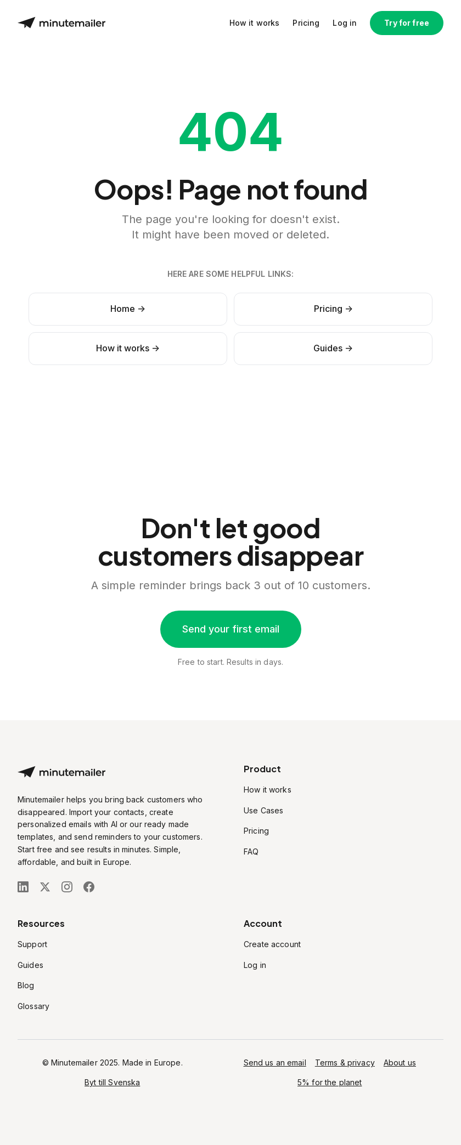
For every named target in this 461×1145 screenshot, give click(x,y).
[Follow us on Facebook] (88, 886)
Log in (345, 22)
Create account (272, 944)
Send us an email (275, 1062)
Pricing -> (333, 308)
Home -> (127, 308)
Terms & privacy (345, 1062)
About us (400, 1062)
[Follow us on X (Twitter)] (45, 886)
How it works (254, 22)
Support (32, 944)
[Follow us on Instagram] (66, 886)
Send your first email (230, 629)
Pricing (306, 22)
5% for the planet (329, 1082)
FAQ (251, 851)
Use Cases (263, 810)
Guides (30, 965)
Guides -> (333, 348)
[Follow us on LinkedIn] (23, 886)
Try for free (406, 22)
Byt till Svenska (112, 1082)
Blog (26, 985)
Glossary (33, 1006)
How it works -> (128, 348)
